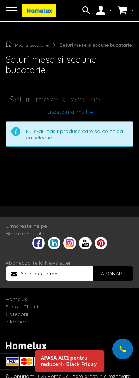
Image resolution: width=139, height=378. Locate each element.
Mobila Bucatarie (32, 45)
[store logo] (39, 10)
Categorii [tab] (17, 314)
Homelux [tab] (16, 299)
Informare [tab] (17, 321)
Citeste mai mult (66, 111)
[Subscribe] (113, 273)
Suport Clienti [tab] (22, 306)
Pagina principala (9, 44)
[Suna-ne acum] (122, 349)
